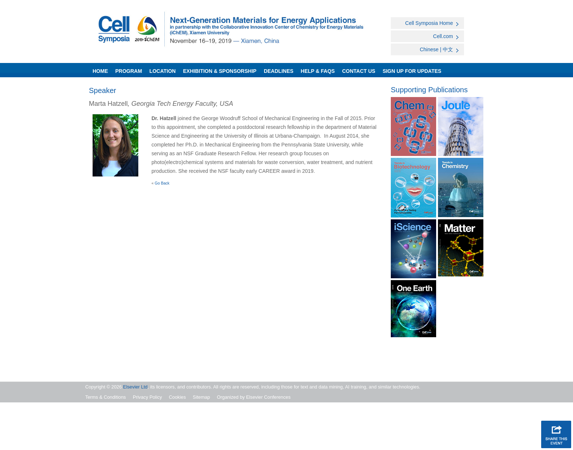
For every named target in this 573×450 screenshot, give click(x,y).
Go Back (162, 183)
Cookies (177, 397)
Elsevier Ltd (135, 387)
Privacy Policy (147, 397)
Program (128, 71)
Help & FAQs (318, 71)
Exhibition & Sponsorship (219, 71)
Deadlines (278, 71)
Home (100, 71)
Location (162, 71)
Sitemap (201, 397)
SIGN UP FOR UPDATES (412, 71)
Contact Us (358, 71)
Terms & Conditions (105, 397)
